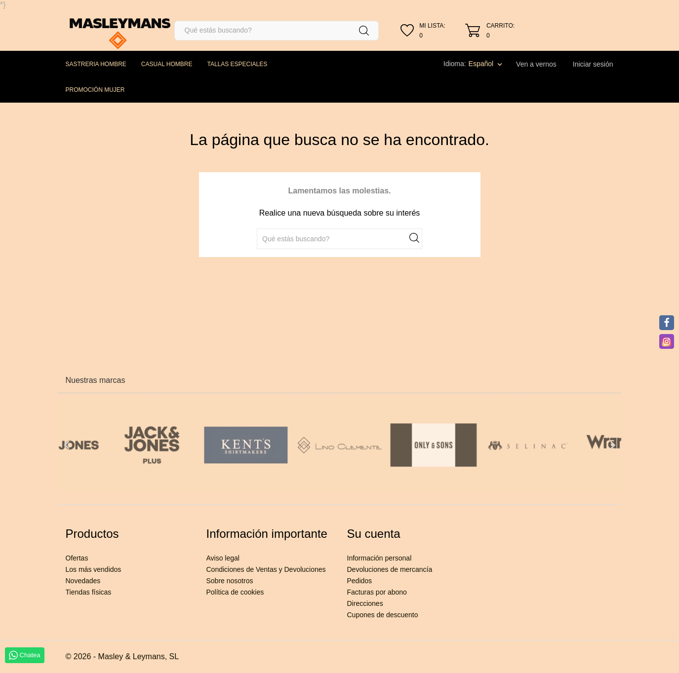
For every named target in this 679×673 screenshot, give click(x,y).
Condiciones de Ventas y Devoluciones (266, 569)
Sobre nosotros (229, 581)
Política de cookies (235, 592)
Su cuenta (373, 533)
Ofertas (77, 558)
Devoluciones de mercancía (390, 569)
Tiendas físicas (89, 592)
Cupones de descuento (382, 615)
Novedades (83, 581)
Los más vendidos (93, 569)
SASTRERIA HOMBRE (96, 64)
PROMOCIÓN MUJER (95, 89)
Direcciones (365, 603)
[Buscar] (276, 30)
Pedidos (359, 581)
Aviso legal (223, 558)
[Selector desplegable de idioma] (486, 64)
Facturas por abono (377, 592)
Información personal (379, 558)
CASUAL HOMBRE (167, 64)
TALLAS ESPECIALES (237, 64)
